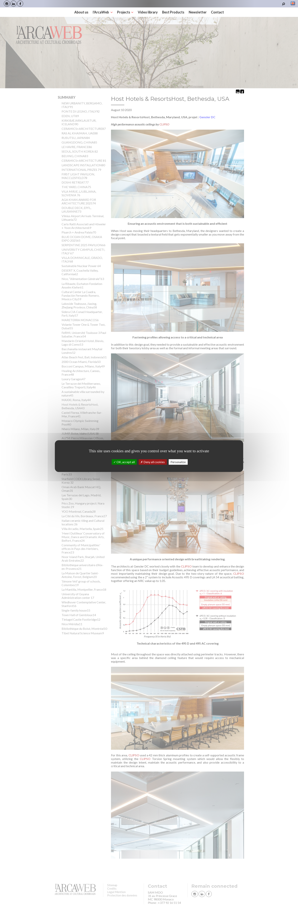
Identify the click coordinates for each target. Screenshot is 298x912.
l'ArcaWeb (103, 12)
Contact (217, 12)
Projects (125, 12)
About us (81, 12)
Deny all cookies (152, 462)
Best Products (173, 12)
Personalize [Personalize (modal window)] (178, 462)
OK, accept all (124, 462)
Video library (148, 12)
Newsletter (198, 12)
